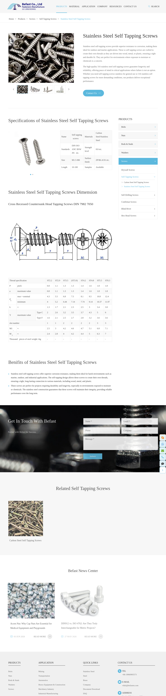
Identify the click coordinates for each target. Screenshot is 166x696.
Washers (124, 153)
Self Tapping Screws (48, 19)
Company (102, 6)
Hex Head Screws (138, 215)
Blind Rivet (138, 209)
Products (61, 6)
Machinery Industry (46, 690)
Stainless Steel (88, 672)
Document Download (91, 690)
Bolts (123, 127)
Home (11, 19)
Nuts (123, 135)
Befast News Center (83, 573)
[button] (13, 89)
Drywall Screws (128, 170)
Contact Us (130, 6)
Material (74, 6)
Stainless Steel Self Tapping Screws (75, 19)
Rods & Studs (127, 144)
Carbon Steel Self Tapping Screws (136, 182)
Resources (116, 6)
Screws (32, 19)
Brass (85, 681)
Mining (41, 672)
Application (88, 6)
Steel (85, 677)
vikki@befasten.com (130, 686)
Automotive (43, 681)
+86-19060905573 (129, 676)
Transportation (44, 677)
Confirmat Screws (128, 202)
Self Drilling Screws (138, 195)
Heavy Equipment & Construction (51, 686)
